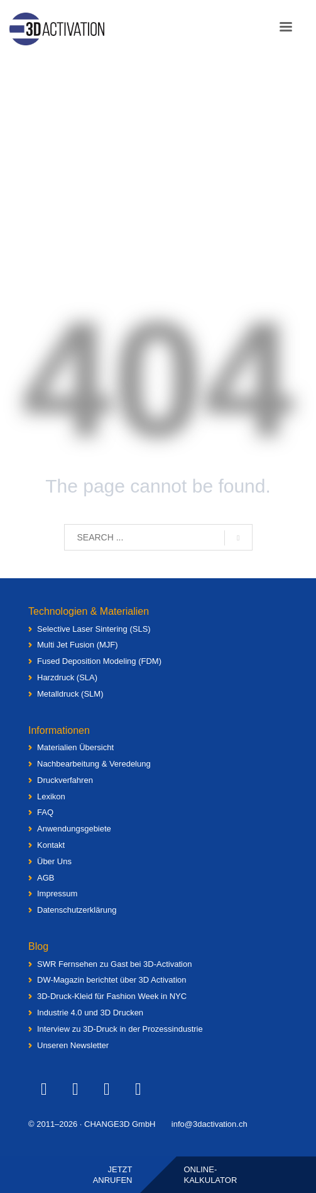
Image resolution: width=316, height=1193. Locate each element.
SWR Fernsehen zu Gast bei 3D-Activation (114, 964)
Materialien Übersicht (75, 747)
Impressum (57, 893)
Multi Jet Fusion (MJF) (77, 644)
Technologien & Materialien (88, 611)
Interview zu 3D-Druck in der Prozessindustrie (120, 1029)
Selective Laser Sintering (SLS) (94, 629)
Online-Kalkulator (210, 1175)
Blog (38, 946)
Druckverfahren (65, 780)
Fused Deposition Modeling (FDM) (99, 661)
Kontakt (51, 845)
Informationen (59, 730)
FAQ (45, 812)
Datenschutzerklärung (76, 910)
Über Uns (54, 861)
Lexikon (51, 796)
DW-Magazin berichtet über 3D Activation (111, 980)
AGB (45, 877)
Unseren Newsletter (73, 1045)
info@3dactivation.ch (210, 1124)
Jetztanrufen (113, 1175)
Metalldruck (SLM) (70, 694)
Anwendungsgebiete (74, 828)
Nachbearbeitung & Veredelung (94, 763)
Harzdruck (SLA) (67, 677)
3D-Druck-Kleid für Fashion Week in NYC (112, 996)
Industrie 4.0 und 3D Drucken (90, 1012)
